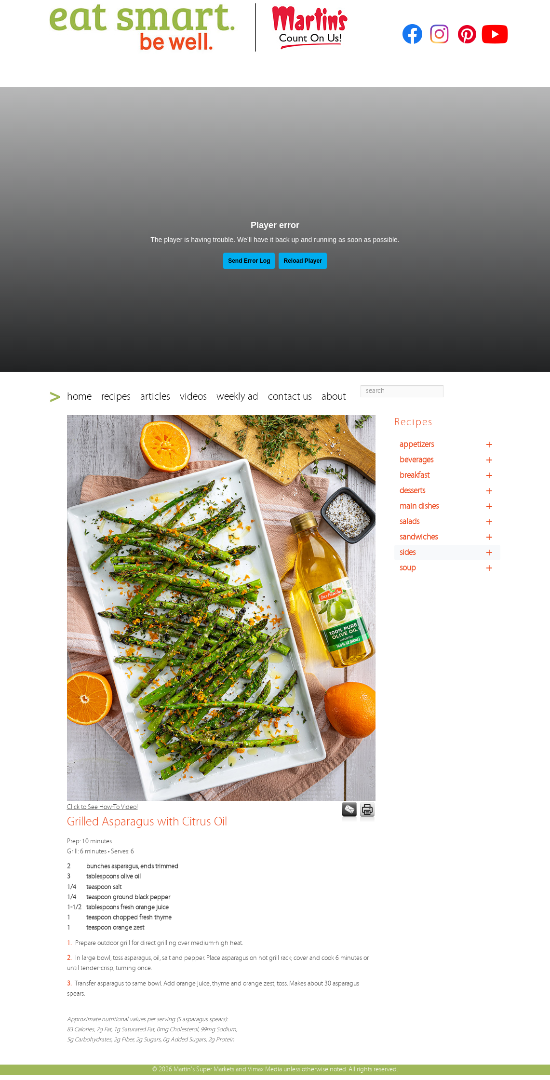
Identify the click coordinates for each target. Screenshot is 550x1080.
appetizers (450, 444)
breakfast (450, 475)
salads (450, 521)
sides (450, 552)
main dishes (450, 506)
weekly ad (237, 397)
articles (155, 397)
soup (450, 568)
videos (193, 397)
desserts (450, 491)
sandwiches (450, 537)
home (79, 397)
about (334, 397)
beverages (450, 460)
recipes (116, 397)
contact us (290, 397)
